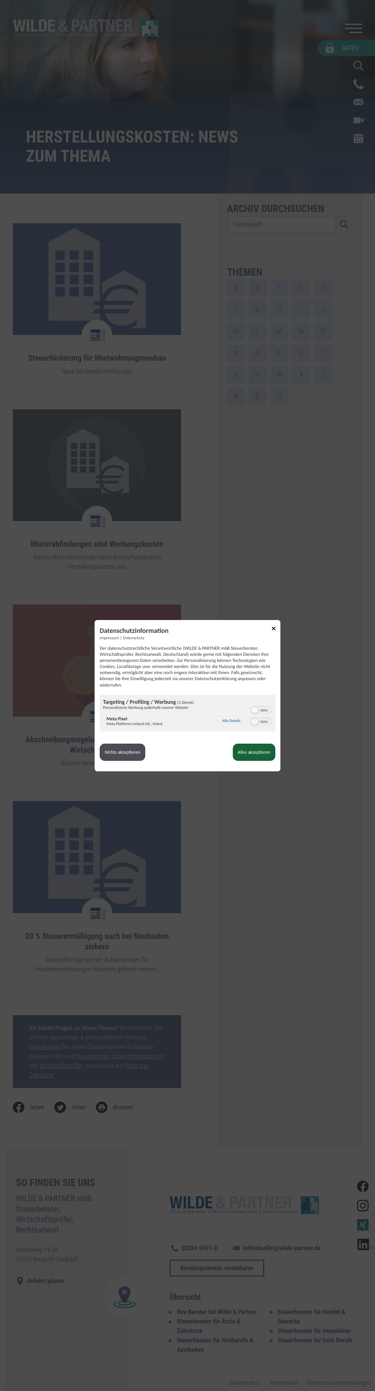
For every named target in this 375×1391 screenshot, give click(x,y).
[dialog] (187, 695)
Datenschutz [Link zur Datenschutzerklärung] (133, 638)
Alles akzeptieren (254, 752)
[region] (187, 714)
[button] (255, 710)
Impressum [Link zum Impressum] (109, 638)
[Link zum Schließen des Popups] (276, 630)
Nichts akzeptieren (122, 752)
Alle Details (231, 721)
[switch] (261, 709)
